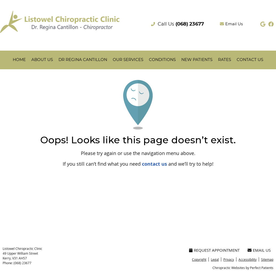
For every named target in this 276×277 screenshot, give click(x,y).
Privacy (228, 259)
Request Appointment (214, 250)
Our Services (128, 60)
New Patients (196, 60)
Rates (224, 60)
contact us (154, 164)
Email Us (231, 24)
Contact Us (250, 60)
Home (19, 60)
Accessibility (248, 259)
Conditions (162, 60)
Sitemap (267, 259)
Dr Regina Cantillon (82, 60)
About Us (42, 60)
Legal (215, 259)
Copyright (199, 259)
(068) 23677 (189, 24)
